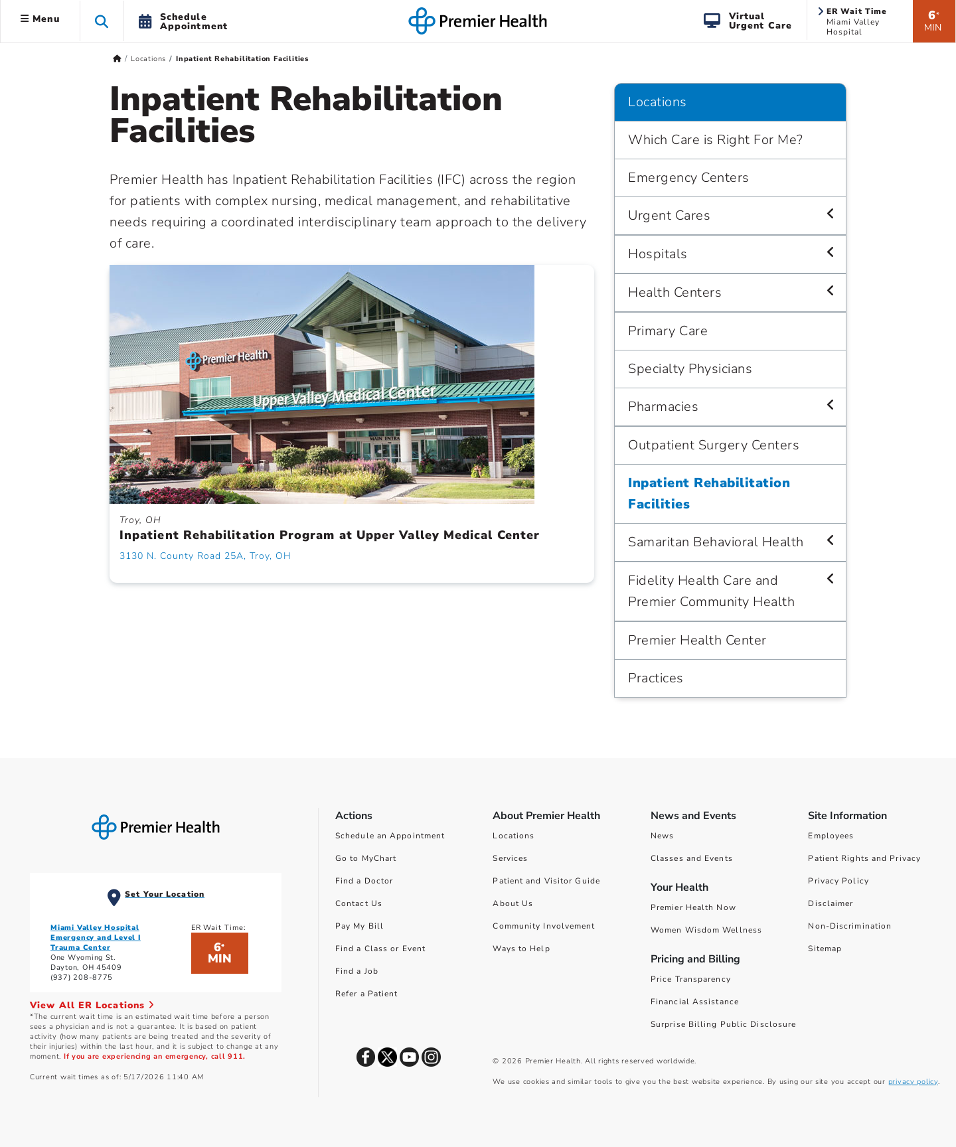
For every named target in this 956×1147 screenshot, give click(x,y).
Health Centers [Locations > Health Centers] (675, 292)
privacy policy (913, 1082)
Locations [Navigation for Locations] (657, 102)
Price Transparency (691, 979)
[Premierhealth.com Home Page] (117, 59)
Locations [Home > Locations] (148, 59)
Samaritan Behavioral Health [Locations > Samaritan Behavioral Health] (716, 542)
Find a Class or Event (380, 948)
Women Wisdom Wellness (706, 930)
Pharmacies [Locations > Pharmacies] (663, 407)
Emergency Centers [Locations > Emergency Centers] (689, 178)
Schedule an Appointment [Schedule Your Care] (390, 835)
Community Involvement (544, 926)
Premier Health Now (693, 907)
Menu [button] (40, 19)
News (662, 835)
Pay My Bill (359, 926)
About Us (513, 903)
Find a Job (356, 971)
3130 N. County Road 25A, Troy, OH (205, 556)
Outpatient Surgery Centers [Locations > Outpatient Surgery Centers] (713, 445)
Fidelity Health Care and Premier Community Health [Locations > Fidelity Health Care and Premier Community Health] (711, 591)
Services (510, 858)
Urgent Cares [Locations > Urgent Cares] (669, 215)
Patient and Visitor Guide (546, 881)
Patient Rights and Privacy (864, 858)
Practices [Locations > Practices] (656, 678)
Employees (831, 835)
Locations (513, 835)
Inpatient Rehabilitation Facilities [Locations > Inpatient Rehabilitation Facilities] (709, 493)
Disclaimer (830, 903)
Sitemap (825, 948)
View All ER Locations (92, 1005)
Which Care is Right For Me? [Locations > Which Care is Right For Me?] (715, 140)
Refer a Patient (366, 993)
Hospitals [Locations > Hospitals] (658, 254)
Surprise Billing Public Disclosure (723, 1024)
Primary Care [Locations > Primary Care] (668, 331)
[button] (102, 21)
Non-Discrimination (850, 926)
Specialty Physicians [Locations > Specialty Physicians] (690, 369)
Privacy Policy (838, 881)
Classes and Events (692, 858)
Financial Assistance (695, 1001)
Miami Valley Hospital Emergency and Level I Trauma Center (95, 938)
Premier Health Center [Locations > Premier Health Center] (697, 640)
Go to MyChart (365, 858)
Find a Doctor (364, 881)
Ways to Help (521, 948)
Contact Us (358, 903)
